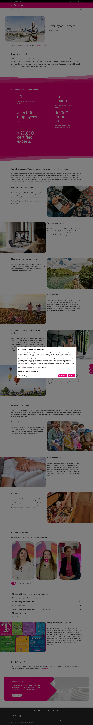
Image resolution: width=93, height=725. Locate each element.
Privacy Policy (21, 371)
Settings (22, 375)
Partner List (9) (34, 371)
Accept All (71, 375)
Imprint (28, 371)
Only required (62, 375)
